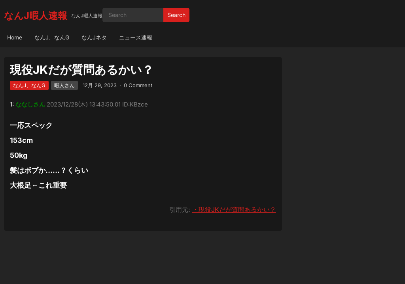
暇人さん (64, 85)
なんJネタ (94, 37)
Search (176, 14)
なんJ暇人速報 (35, 15)
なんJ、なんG (51, 37)
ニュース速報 (135, 37)
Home (14, 37)
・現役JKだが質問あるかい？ (234, 209)
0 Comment (138, 85)
